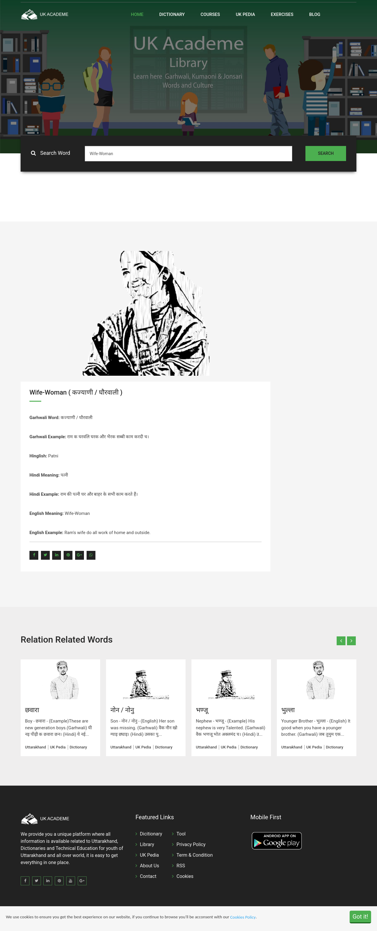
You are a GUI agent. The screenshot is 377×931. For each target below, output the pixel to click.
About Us (149, 865)
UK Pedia (245, 14)
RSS (180, 865)
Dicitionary (151, 834)
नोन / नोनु (122, 710)
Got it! (360, 916)
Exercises (282, 14)
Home (137, 14)
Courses (210, 14)
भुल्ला (288, 710)
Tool (181, 834)
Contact (148, 876)
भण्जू (202, 710)
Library (147, 844)
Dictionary (172, 14)
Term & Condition (194, 855)
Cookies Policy (243, 917)
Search (326, 153)
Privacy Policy (191, 844)
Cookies (184, 876)
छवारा (32, 710)
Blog (314, 14)
